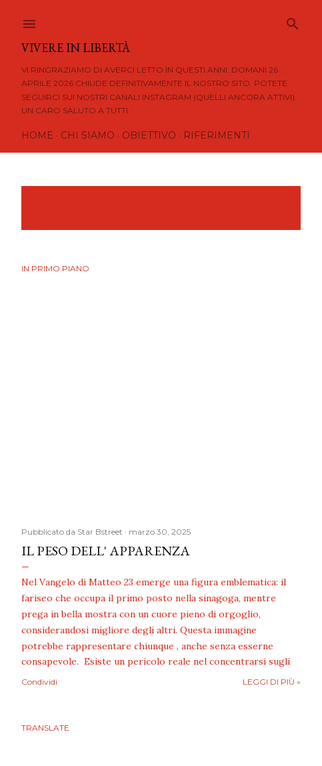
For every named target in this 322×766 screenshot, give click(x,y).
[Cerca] (293, 21)
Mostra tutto (69, 213)
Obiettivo (149, 135)
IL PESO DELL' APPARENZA (105, 550)
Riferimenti (216, 135)
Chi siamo (88, 135)
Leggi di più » (272, 682)
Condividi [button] (39, 682)
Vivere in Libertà (75, 47)
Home (37, 135)
